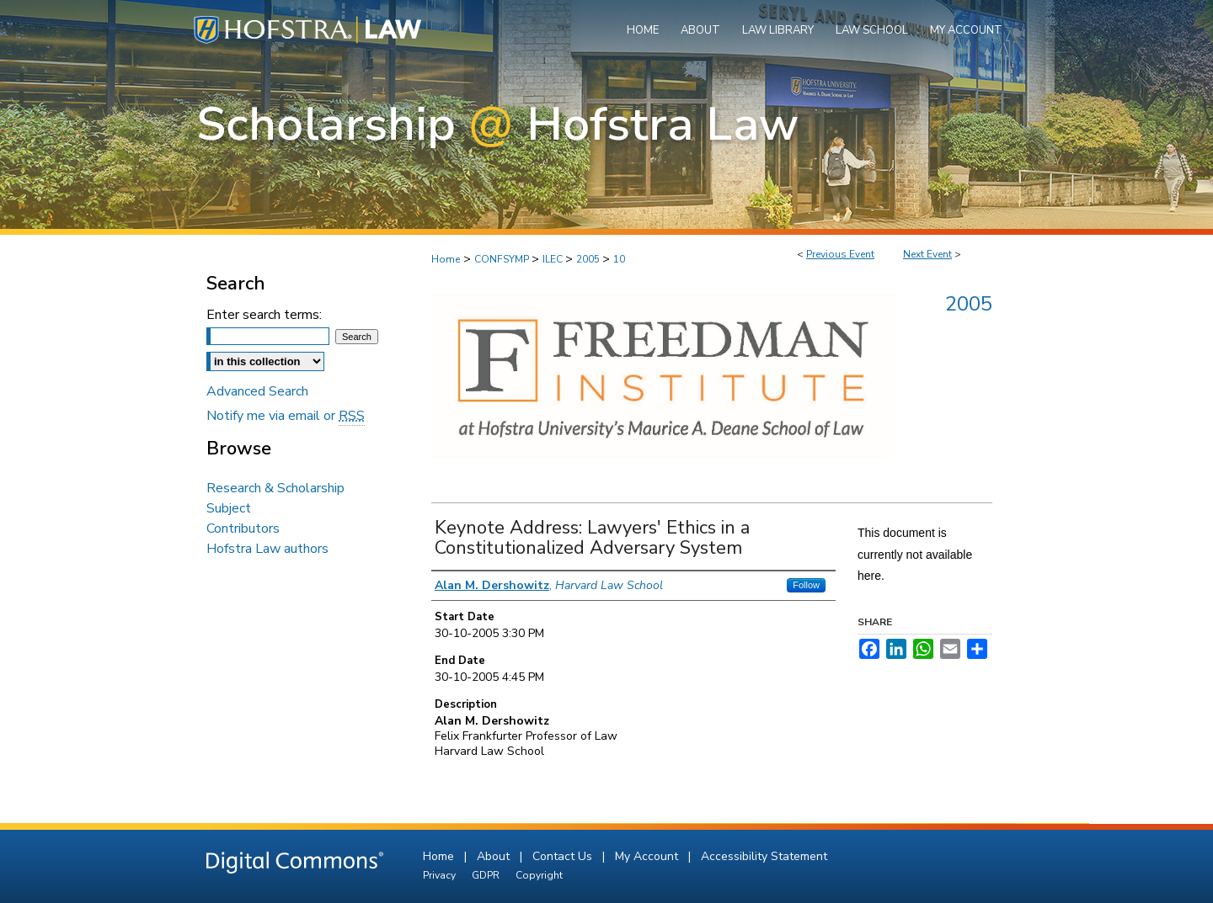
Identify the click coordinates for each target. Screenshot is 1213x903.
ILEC (553, 259)
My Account (648, 856)
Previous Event (840, 254)
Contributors (243, 528)
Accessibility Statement (764, 856)
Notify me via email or (285, 415)
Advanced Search (257, 391)
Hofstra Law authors (267, 548)
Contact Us (564, 856)
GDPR (487, 875)
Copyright (539, 875)
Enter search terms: (264, 314)
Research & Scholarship (275, 488)
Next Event (927, 254)
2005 (589, 259)
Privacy (440, 875)
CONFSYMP (503, 259)
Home (445, 259)
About (495, 856)
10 (619, 259)
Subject (228, 508)
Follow (806, 585)
